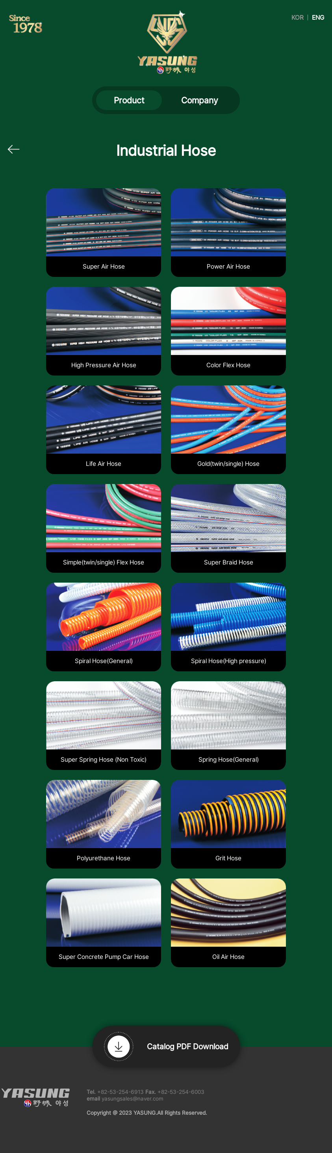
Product (129, 100)
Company (199, 100)
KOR (297, 17)
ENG (318, 17)
